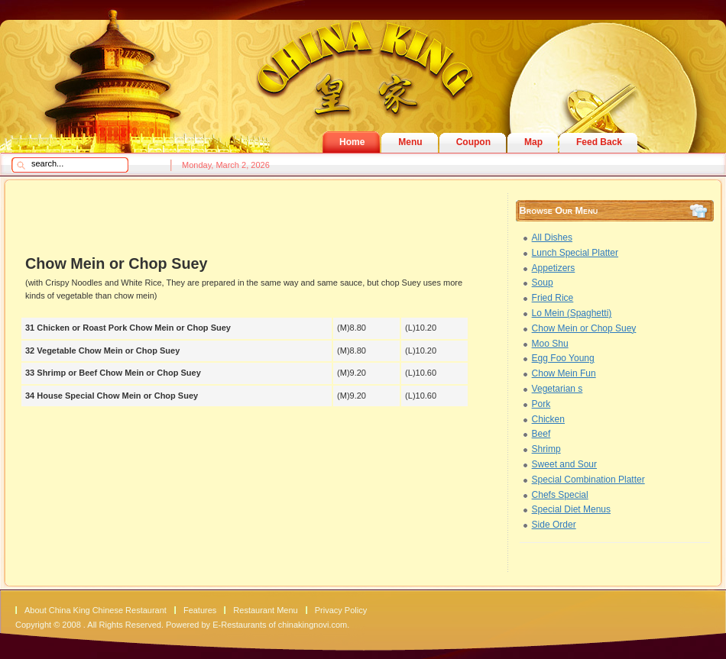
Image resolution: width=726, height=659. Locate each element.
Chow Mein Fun (564, 373)
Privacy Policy (341, 610)
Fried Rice (553, 297)
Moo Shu (550, 343)
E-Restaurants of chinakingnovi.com (279, 624)
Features (199, 610)
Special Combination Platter (588, 479)
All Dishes (552, 237)
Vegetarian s (557, 388)
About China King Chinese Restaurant (95, 610)
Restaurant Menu (265, 610)
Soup (542, 282)
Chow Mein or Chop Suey (584, 328)
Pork (541, 404)
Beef (541, 433)
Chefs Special (560, 494)
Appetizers (553, 268)
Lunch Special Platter (575, 252)
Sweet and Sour (564, 464)
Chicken (548, 419)
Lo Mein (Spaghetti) (572, 313)
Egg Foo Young (563, 358)
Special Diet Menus (571, 509)
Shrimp (546, 449)
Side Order (554, 524)
